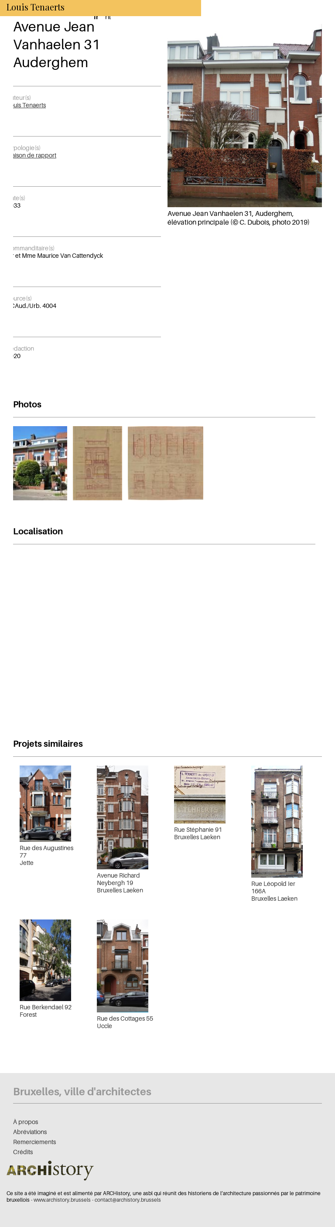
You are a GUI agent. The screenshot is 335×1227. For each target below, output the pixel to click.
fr (96, 16)
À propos (25, 1121)
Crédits (23, 1151)
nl (108, 16)
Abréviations (30, 1131)
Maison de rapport (31, 155)
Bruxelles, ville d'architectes (82, 1091)
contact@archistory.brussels (128, 1199)
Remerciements (34, 1141)
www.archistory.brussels (62, 1199)
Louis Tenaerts (26, 105)
